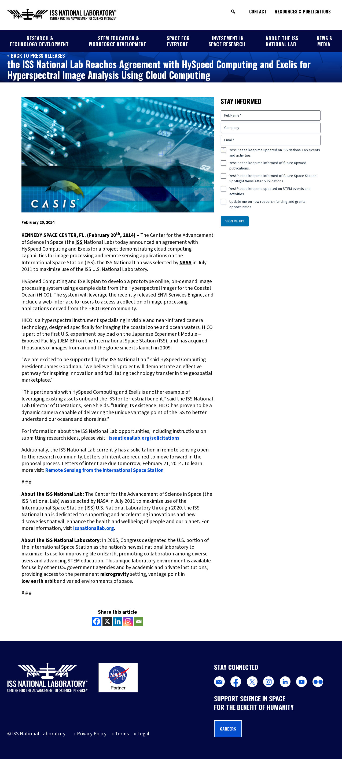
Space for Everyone (178, 41)
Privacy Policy (92, 734)
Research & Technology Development (39, 41)
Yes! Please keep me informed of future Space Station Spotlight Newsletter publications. (273, 178)
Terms (122, 734)
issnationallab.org (94, 528)
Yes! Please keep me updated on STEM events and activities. (270, 191)
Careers (229, 729)
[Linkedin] (117, 621)
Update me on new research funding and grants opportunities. (267, 204)
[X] (107, 621)
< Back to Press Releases (37, 55)
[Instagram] (128, 621)
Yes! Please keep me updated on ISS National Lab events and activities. (274, 152)
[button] (233, 12)
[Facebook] (96, 621)
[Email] (138, 621)
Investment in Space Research (226, 41)
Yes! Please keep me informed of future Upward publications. (267, 165)
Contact (258, 11)
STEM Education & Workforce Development (117, 41)
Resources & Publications (303, 11)
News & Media (325, 41)
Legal (144, 734)
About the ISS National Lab (282, 41)
